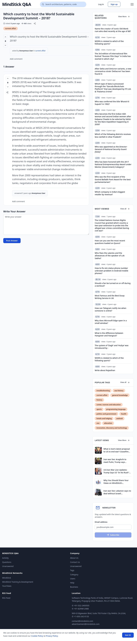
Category (74, 574)
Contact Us (75, 562)
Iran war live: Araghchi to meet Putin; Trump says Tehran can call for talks (114, 460)
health (123, 414)
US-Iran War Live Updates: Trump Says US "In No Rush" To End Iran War (116, 471)
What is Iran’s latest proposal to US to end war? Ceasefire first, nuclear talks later (116, 450)
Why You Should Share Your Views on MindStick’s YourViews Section (116, 481)
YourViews (6, 586)
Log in (101, 4)
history (99, 400)
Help (72, 582)
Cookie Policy (37, 636)
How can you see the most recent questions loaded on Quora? (110, 241)
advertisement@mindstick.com (86, 624)
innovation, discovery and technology (112, 428)
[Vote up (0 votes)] (5, 37)
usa (98, 423)
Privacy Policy (52, 636)
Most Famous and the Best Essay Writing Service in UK (109, 296)
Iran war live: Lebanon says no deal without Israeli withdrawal (117, 492)
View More (124, 16)
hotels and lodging (104, 418)
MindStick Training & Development (17, 582)
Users (72, 578)
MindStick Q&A (16, 4)
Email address (101, 522)
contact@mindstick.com (82, 621)
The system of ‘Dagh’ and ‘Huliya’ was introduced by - (111, 346)
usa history (118, 390)
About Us (74, 558)
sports (99, 409)
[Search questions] (63, 4)
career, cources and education (109, 404)
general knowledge (120, 395)
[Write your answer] (46, 224)
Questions (6, 562)
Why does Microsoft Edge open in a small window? (111, 321)
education (108, 423)
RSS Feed (6, 598)
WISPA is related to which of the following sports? (109, 359)
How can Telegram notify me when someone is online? (110, 309)
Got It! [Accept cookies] (128, 635)
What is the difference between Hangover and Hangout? (109, 334)
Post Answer (12, 240)
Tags (72, 570)
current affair (10, 28)
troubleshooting (103, 390)
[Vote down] (5, 45)
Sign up (114, 4)
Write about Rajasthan (105, 370)
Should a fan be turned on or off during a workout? (112, 284)
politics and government (106, 414)
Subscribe (113, 535)
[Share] (34, 23)
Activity (5, 558)
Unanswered (7, 566)
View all (125, 209)
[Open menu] (132, 4)
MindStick (6, 577)
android (119, 418)
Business (74, 587)
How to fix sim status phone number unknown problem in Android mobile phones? (111, 271)
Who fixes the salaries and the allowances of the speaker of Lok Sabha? (109, 256)
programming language (116, 409)
